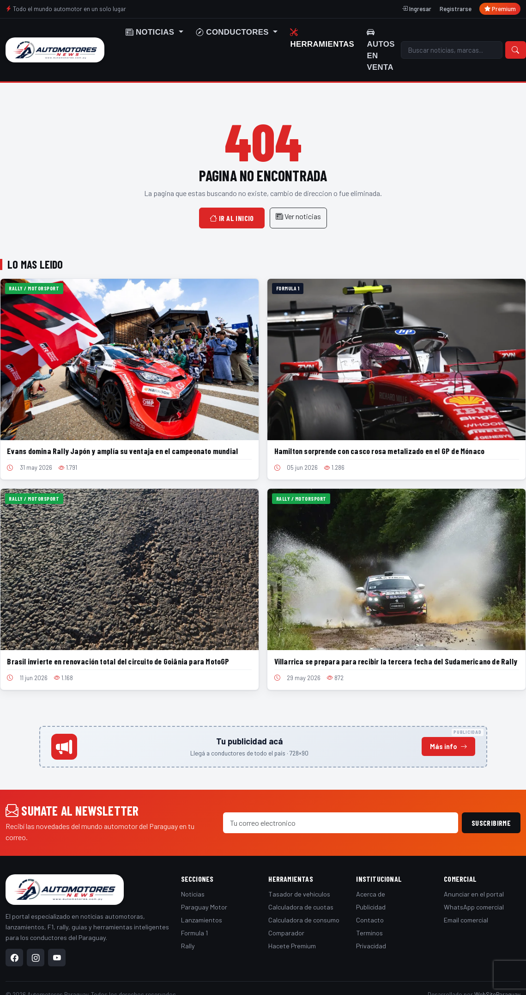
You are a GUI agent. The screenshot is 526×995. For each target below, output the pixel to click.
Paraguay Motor (204, 907)
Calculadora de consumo (303, 920)
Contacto (370, 920)
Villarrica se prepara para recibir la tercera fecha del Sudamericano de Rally (395, 661)
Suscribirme (491, 822)
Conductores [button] (233, 32)
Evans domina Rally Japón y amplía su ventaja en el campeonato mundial (122, 450)
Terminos (369, 933)
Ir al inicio (232, 218)
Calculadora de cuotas (300, 907)
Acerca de (370, 894)
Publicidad (371, 907)
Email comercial (466, 920)
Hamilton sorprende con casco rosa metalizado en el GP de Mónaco (379, 450)
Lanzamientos (201, 920)
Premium (500, 8)
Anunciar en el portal (474, 894)
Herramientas (322, 38)
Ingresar (416, 8)
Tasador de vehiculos (299, 894)
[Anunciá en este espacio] (263, 747)
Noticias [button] (151, 32)
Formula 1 (194, 933)
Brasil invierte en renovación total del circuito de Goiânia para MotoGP (118, 661)
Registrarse (456, 8)
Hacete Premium (292, 946)
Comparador (286, 933)
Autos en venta (380, 50)
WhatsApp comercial (474, 907)
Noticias (193, 894)
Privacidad (371, 946)
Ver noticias (298, 216)
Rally (188, 946)
